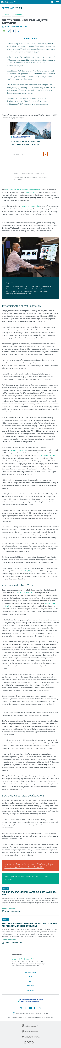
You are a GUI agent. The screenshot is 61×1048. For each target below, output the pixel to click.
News (30, 981)
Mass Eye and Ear (32, 192)
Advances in (12, 7)
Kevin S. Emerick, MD (18, 450)
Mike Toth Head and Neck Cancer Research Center (22, 190)
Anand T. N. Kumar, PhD (30, 206)
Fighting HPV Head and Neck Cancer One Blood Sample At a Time (29, 893)
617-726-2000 (44, 1014)
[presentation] (29, 164)
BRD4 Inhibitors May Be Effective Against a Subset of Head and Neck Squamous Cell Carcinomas (29, 924)
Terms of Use (30, 986)
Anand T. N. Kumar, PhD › (24, 959)
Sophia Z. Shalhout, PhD (24, 593)
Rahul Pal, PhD (26, 571)
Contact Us (30, 990)
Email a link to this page (4, 31)
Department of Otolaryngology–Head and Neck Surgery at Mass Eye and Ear (28, 866)
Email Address (18, 154)
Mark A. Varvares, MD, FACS (47, 455)
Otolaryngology (18, 14)
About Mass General (31, 973)
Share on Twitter (9, 31)
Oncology (6, 14)
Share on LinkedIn (18, 31)
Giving (30, 977)
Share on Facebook (13, 31)
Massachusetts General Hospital (8, 2)
